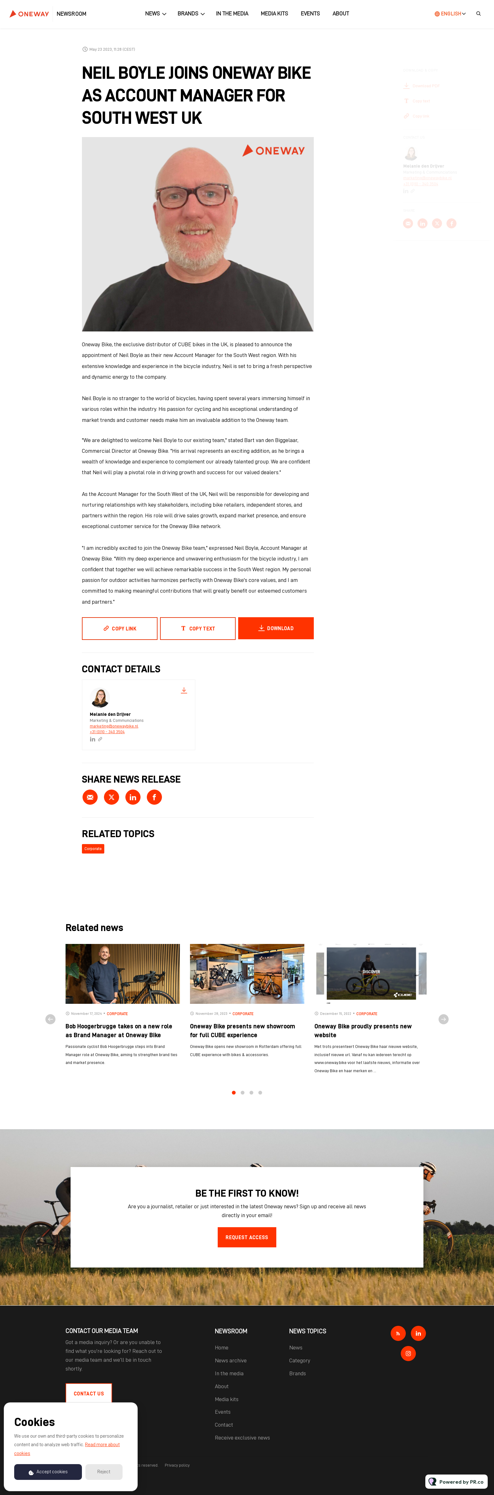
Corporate (93, 849)
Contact (224, 1425)
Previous (50, 1024)
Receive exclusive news (242, 1437)
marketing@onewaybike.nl (114, 726)
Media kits (274, 13)
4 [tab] (260, 1098)
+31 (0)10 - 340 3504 (107, 731)
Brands (188, 13)
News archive (231, 1360)
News (152, 13)
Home (221, 1347)
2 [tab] (242, 1098)
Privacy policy (177, 1465)
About (341, 13)
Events (310, 13)
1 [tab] (234, 1098)
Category (299, 1360)
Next (444, 1024)
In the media (232, 13)
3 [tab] (251, 1098)
